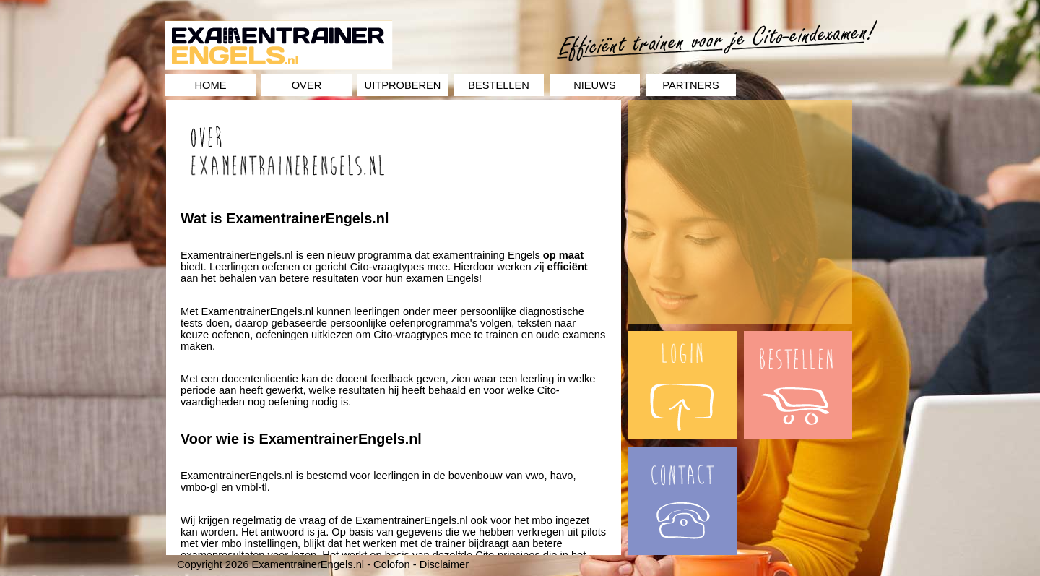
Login (641, 337)
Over (307, 85)
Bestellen (498, 85)
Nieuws (594, 85)
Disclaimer (444, 564)
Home (211, 85)
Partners (690, 85)
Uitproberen (403, 85)
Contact (646, 452)
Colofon (391, 564)
